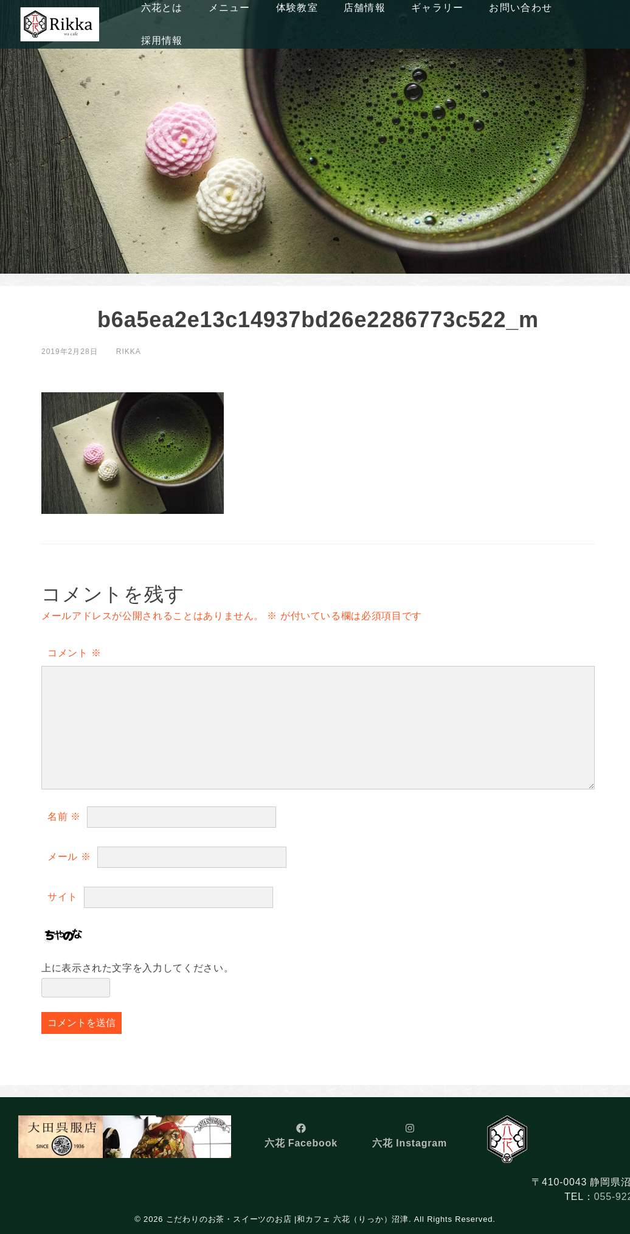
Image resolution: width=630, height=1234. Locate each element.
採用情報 (162, 40)
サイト (62, 897)
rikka (128, 351)
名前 (64, 816)
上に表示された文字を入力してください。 (137, 968)
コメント (74, 653)
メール (69, 856)
